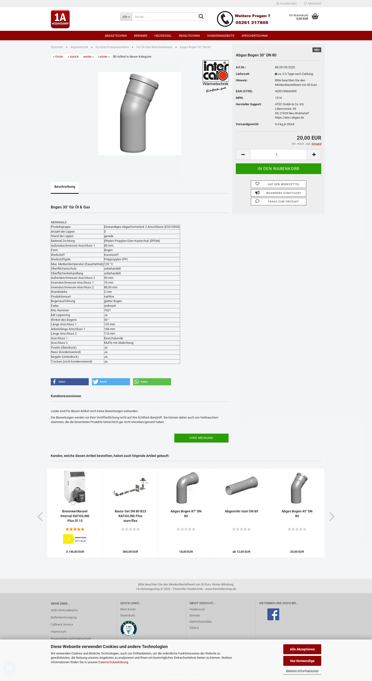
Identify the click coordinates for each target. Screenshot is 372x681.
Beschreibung (64, 187)
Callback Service (62, 624)
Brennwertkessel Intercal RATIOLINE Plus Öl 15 (74, 516)
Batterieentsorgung (63, 617)
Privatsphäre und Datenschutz (71, 638)
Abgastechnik (116, 35)
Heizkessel (163, 35)
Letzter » (104, 56)
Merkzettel (312, 3)
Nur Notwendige (302, 661)
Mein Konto (127, 609)
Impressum (58, 631)
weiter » (88, 56)
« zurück (73, 56)
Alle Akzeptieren (302, 649)
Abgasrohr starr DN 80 (241, 511)
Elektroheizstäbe (201, 621)
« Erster (58, 56)
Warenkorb (127, 615)
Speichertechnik (255, 35)
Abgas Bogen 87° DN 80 (186, 513)
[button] (70, 381)
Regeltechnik (189, 35)
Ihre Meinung (201, 438)
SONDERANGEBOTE (220, 35)
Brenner (140, 35)
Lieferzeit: (243, 74)
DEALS (194, 628)
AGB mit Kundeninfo (64, 610)
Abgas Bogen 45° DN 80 (297, 513)
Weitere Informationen (302, 671)
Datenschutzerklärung (113, 662)
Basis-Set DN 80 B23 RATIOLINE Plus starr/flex (130, 516)
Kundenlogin (286, 3)
